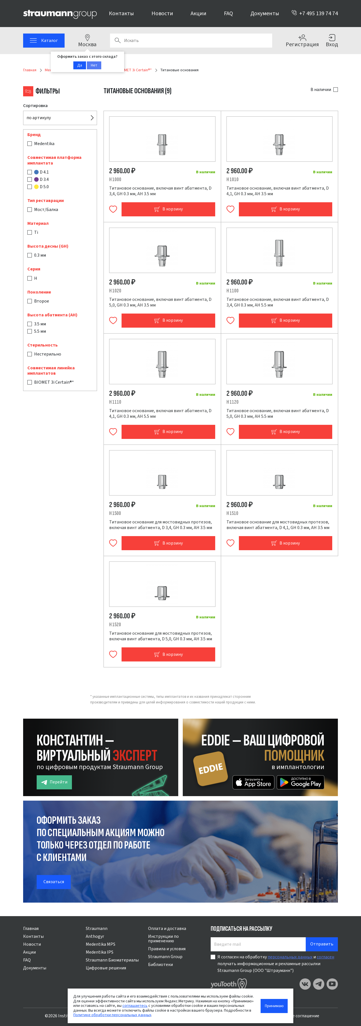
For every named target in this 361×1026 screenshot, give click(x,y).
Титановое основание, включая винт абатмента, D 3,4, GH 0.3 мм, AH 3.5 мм (160, 191)
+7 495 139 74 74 (314, 13)
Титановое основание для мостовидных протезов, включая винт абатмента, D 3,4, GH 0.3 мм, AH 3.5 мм (160, 525)
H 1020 (115, 291)
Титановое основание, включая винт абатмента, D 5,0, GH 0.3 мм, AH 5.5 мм (277, 413)
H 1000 (115, 179)
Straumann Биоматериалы (112, 960)
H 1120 (232, 402)
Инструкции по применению (163, 938)
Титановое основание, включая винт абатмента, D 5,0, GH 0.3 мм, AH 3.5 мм (160, 302)
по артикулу (39, 118)
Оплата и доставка (167, 928)
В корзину (168, 209)
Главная (31, 928)
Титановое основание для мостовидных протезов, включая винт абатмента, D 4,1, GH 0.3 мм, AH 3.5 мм (277, 525)
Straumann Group (165, 957)
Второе (41, 301)
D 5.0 (41, 187)
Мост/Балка (46, 209)
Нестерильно (47, 354)
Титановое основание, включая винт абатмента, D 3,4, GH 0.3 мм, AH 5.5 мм (277, 302)
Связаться (53, 882)
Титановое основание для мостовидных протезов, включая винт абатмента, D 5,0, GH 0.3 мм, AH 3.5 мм (160, 636)
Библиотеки (160, 964)
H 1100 (232, 291)
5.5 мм (40, 331)
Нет (94, 65)
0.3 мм (40, 255)
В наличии (321, 89)
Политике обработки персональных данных (112, 1015)
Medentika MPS (100, 944)
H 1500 (115, 513)
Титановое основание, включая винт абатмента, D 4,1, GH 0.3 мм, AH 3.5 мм (277, 191)
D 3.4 (41, 179)
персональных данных (290, 957)
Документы (264, 13)
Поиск (117, 40)
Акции (198, 13)
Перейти (54, 782)
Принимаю (274, 1006)
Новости (162, 13)
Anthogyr (95, 936)
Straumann (96, 928)
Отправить (321, 944)
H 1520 (115, 624)
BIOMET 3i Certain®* (54, 382)
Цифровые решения (106, 968)
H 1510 (232, 513)
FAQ (228, 13)
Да (79, 65)
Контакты (121, 13)
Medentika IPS (99, 952)
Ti (36, 232)
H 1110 (115, 402)
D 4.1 (41, 172)
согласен (325, 957)
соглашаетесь (135, 1006)
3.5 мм (40, 324)
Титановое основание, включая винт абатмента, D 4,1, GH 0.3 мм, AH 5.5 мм (160, 413)
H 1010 (232, 179)
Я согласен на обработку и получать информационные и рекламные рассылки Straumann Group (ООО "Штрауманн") (275, 964)
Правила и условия (167, 949)
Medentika (44, 144)
